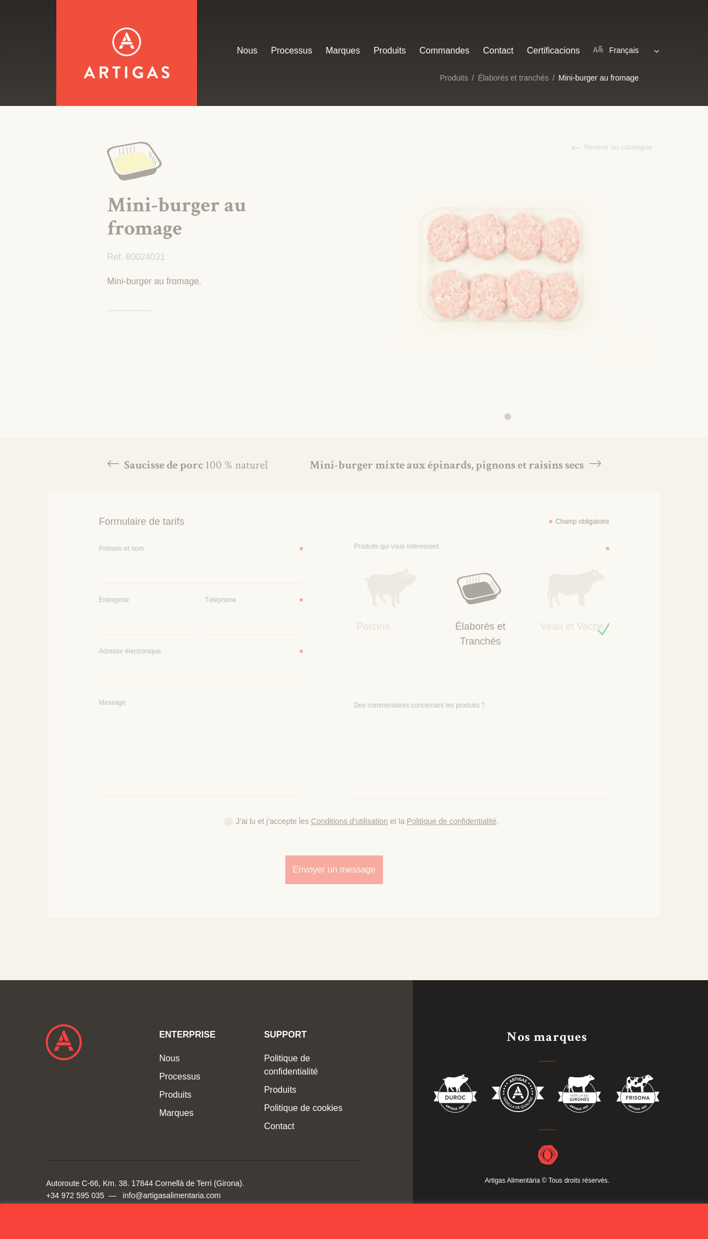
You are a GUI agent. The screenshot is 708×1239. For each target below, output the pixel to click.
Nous (247, 50)
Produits (454, 77)
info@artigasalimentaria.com (172, 1195)
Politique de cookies (303, 1108)
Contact (498, 50)
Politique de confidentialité (291, 1065)
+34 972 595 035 (75, 1195)
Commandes (444, 50)
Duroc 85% (456, 1095)
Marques (343, 50)
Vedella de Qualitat (518, 1095)
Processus (291, 50)
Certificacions (553, 50)
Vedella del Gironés (580, 1095)
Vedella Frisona (638, 1095)
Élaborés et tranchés (513, 77)
